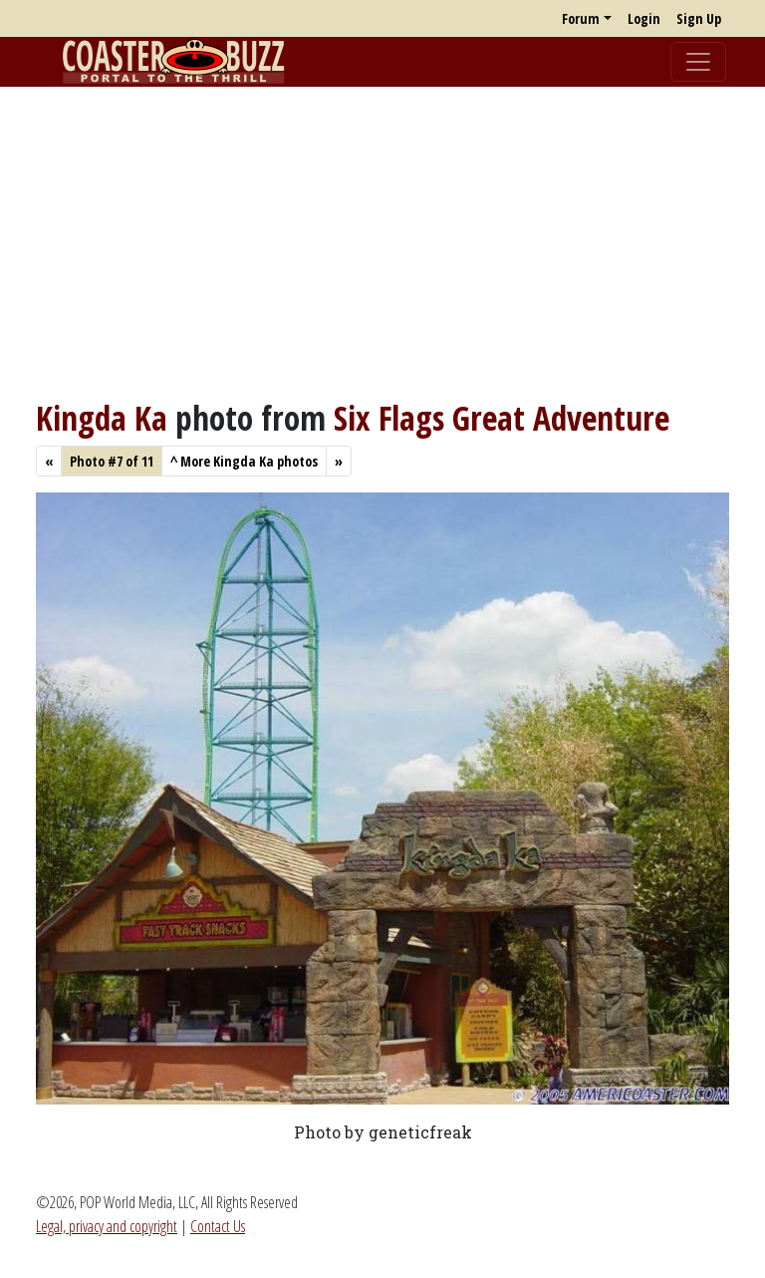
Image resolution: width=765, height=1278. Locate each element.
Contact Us (217, 1226)
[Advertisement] (382, 242)
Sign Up (698, 18)
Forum (581, 18)
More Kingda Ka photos (244, 461)
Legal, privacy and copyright (106, 1226)
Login (644, 18)
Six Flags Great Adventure (501, 418)
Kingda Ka (101, 418)
